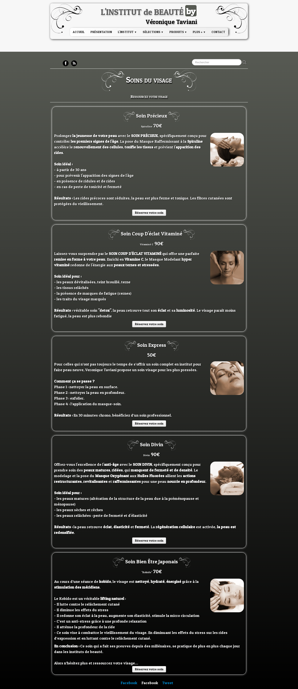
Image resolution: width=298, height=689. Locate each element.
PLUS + (199, 32)
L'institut (127, 32)
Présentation (101, 32)
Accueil (79, 32)
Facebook (129, 683)
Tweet (167, 683)
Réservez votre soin (149, 212)
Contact (218, 32)
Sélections (153, 32)
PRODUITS (178, 32)
